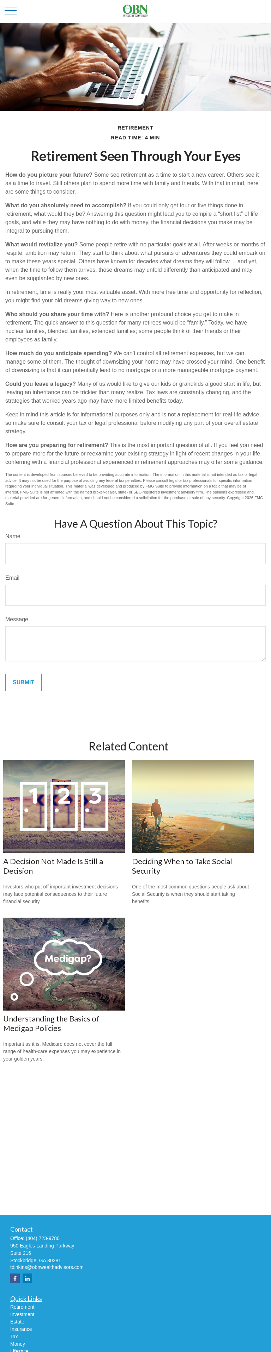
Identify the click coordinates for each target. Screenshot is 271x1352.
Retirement (22, 1307)
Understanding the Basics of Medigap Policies (51, 1023)
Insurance (21, 1329)
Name (12, 536)
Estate (17, 1322)
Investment (22, 1314)
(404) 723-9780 (43, 1238)
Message (16, 619)
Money (17, 1344)
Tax (14, 1336)
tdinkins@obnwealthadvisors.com (47, 1267)
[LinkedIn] (27, 1278)
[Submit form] (23, 682)
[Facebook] (15, 1278)
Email (12, 578)
